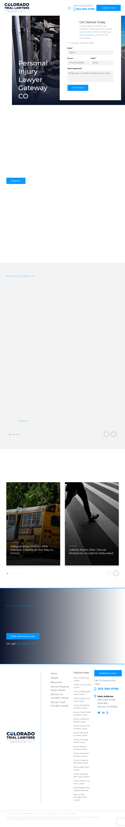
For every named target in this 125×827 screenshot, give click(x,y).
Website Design (71, 813)
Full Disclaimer (52, 813)
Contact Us (108, 8)
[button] (9, 434)
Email (93, 58)
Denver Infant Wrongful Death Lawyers (80, 797)
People (54, 678)
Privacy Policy (40, 813)
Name (70, 48)
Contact (16, 183)
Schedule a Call (108, 673)
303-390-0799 (89, 32)
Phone (70, 58)
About (54, 673)
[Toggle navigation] (69, 8)
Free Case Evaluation (23, 638)
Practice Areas (81, 672)
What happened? (75, 68)
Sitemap (62, 813)
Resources (56, 682)
